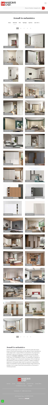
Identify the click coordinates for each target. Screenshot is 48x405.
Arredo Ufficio (38, 383)
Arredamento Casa (19, 12)
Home (13, 12)
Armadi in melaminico (31, 12)
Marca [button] (9, 22)
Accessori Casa (30, 383)
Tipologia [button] (25, 22)
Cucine (13, 383)
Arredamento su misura (21, 385)
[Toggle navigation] (45, 3)
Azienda (8, 383)
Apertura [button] (30, 22)
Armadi (25, 12)
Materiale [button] (15, 22)
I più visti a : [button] (37, 22)
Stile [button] (20, 22)
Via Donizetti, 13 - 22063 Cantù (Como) (22, 391)
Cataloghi (30, 385)
